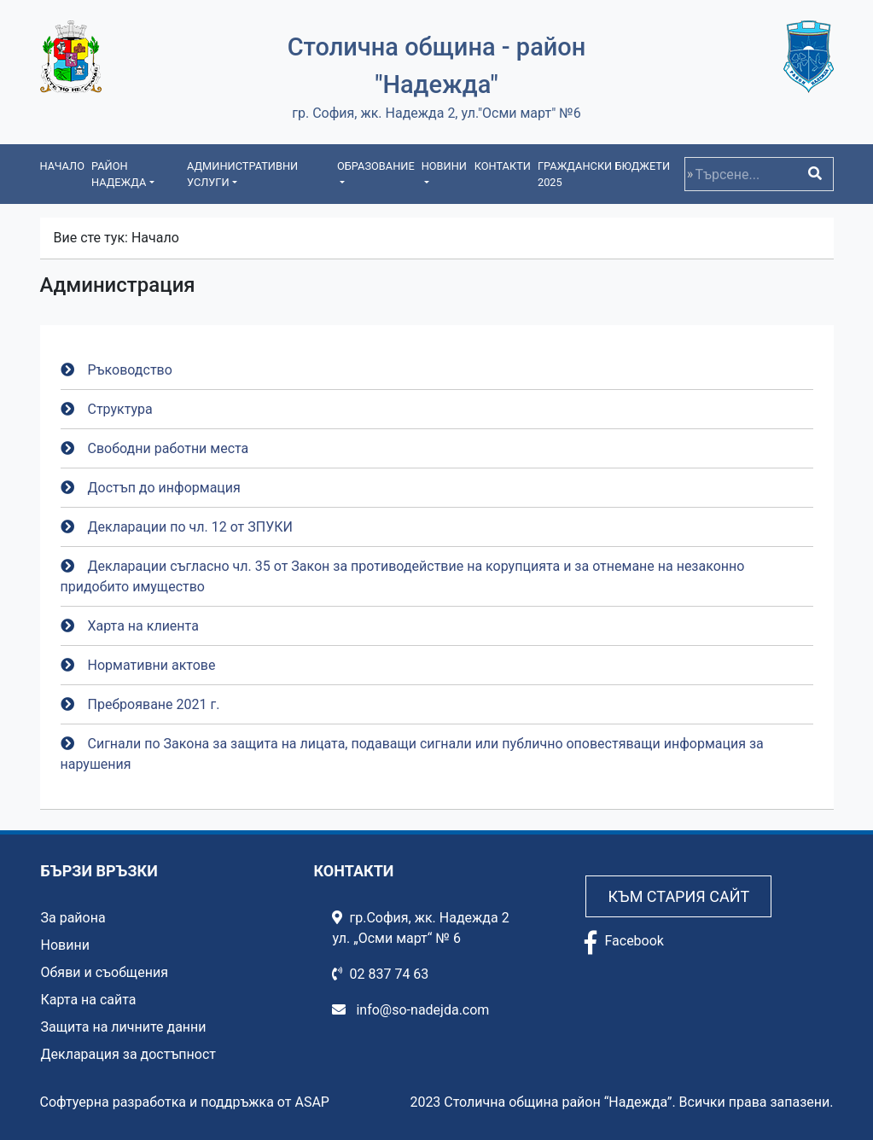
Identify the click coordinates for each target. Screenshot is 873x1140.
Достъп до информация (164, 488)
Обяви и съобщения (104, 972)
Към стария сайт (678, 896)
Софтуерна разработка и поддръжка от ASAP (184, 1102)
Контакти (502, 166)
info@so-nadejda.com (410, 1010)
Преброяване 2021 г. (154, 704)
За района (73, 918)
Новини (65, 945)
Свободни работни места (168, 448)
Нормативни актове (152, 665)
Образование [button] (376, 166)
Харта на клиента (143, 626)
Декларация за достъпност (129, 1054)
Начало (62, 166)
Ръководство (130, 370)
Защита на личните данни (124, 1027)
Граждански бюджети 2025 (604, 174)
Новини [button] (444, 166)
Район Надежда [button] (118, 174)
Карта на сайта (89, 1000)
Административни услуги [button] (242, 174)
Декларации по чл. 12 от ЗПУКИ (190, 527)
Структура (120, 409)
